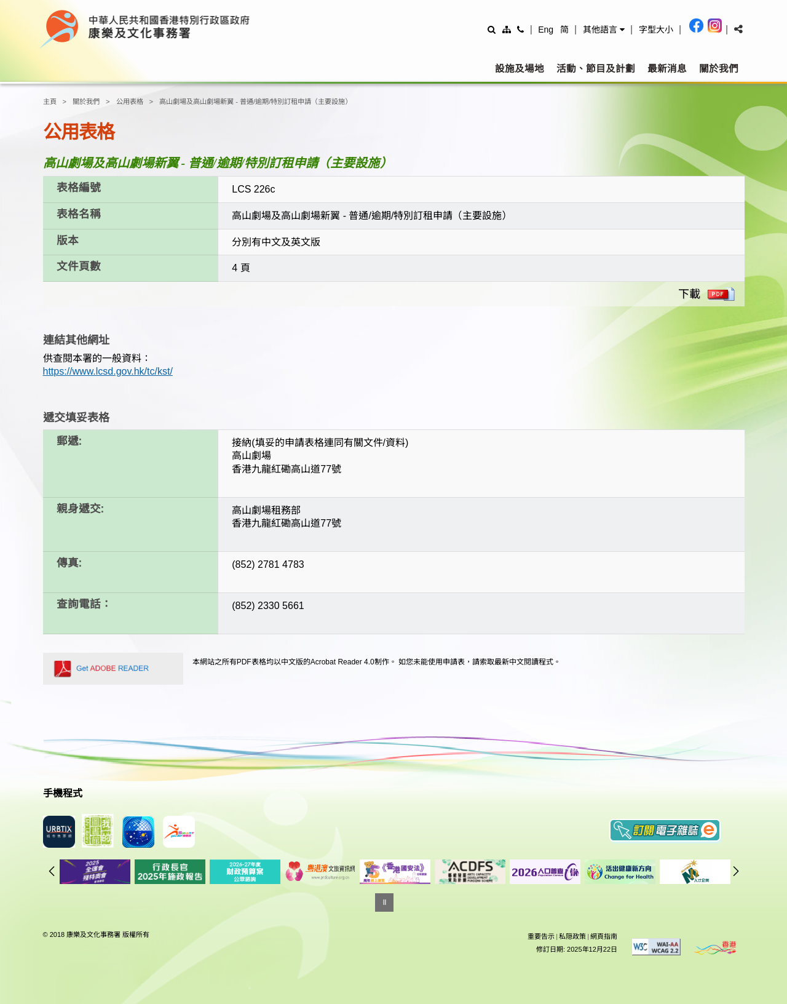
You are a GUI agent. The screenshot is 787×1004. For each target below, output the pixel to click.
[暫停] (384, 902)
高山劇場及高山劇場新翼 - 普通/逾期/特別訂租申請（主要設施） (255, 101)
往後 (736, 871)
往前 (51, 871)
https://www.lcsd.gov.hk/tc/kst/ (108, 371)
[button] (604, 29)
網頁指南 (603, 936)
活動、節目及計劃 (595, 68)
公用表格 (129, 101)
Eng (545, 29)
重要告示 (541, 936)
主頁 (50, 101)
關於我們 (718, 68)
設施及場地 (519, 68)
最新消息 (667, 68)
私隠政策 (572, 936)
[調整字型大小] (656, 29)
